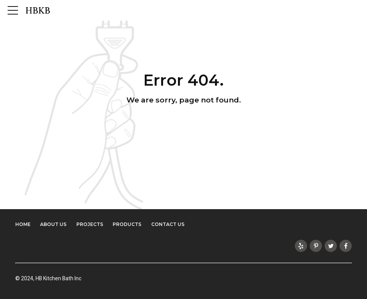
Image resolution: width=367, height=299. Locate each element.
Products (127, 224)
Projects (89, 224)
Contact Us (167, 224)
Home (23, 224)
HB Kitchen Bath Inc (59, 278)
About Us (53, 224)
